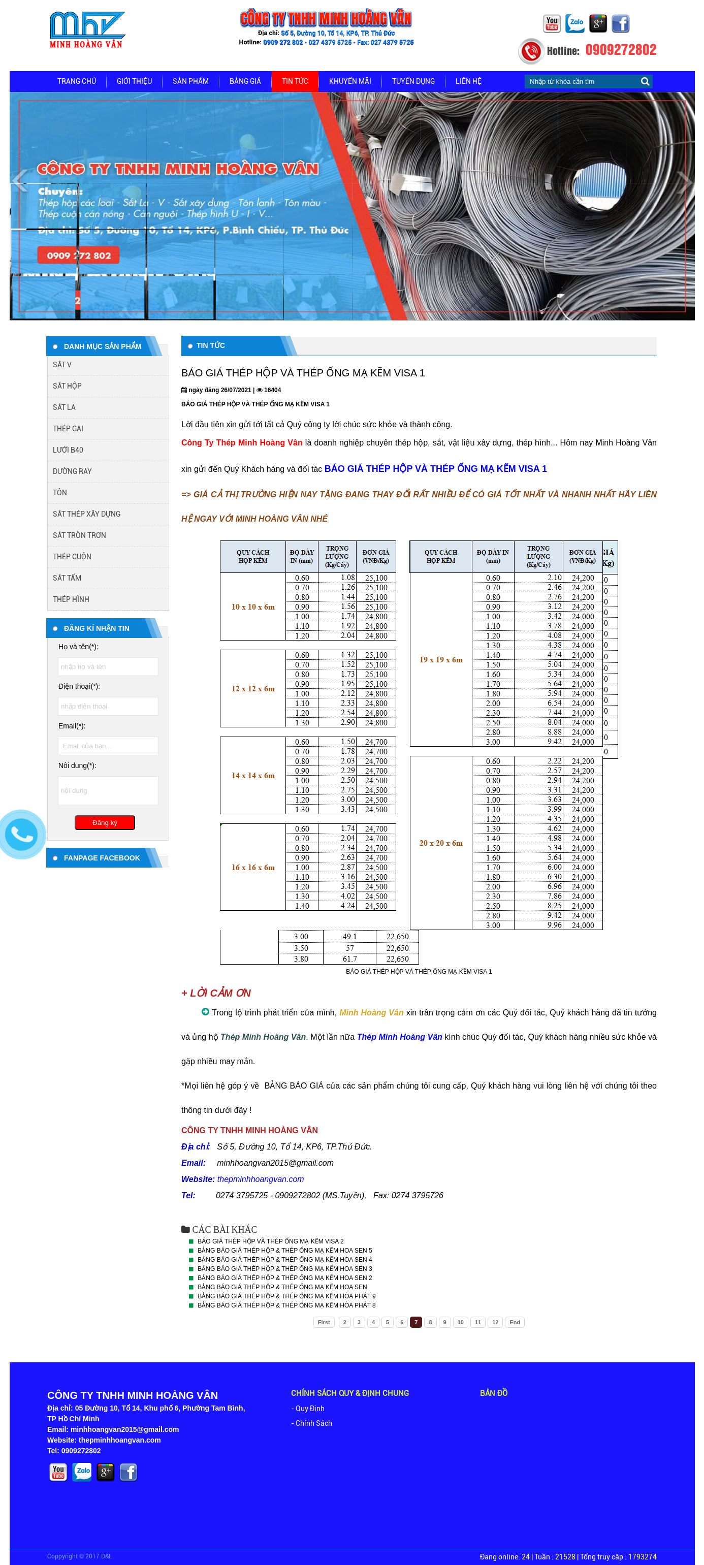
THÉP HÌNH (71, 599)
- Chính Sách (311, 1423)
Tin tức (295, 81)
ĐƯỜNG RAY (72, 471)
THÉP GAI (68, 429)
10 (461, 1322)
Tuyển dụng (413, 81)
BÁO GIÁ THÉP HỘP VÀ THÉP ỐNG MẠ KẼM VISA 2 (270, 1241)
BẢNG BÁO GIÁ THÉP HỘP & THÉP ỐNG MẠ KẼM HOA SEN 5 (285, 1250)
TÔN (60, 493)
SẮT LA (64, 407)
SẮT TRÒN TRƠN (79, 535)
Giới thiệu (134, 81)
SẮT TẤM (67, 578)
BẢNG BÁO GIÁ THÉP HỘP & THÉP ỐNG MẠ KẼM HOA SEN (282, 1287)
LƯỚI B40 (68, 450)
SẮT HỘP (67, 386)
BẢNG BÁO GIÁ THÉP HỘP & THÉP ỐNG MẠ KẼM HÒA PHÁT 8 (286, 1305)
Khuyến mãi (350, 81)
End (514, 1322)
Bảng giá (245, 81)
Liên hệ (469, 81)
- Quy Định (308, 1408)
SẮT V (62, 365)
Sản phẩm (191, 81)
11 (478, 1322)
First (324, 1322)
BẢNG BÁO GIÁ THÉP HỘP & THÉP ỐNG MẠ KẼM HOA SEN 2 (285, 1278)
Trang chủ (76, 81)
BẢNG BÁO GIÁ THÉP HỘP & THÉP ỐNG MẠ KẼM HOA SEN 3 (285, 1268)
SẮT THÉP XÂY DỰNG (86, 514)
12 (495, 1322)
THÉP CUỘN (72, 557)
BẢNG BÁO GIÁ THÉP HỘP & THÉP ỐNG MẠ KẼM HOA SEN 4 (285, 1259)
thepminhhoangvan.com (260, 1179)
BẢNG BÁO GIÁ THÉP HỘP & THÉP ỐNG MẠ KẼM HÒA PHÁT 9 (286, 1296)
